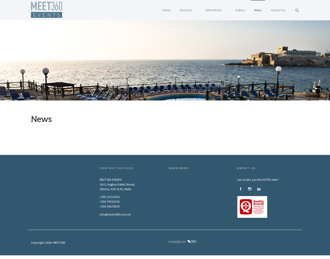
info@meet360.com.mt (115, 214)
